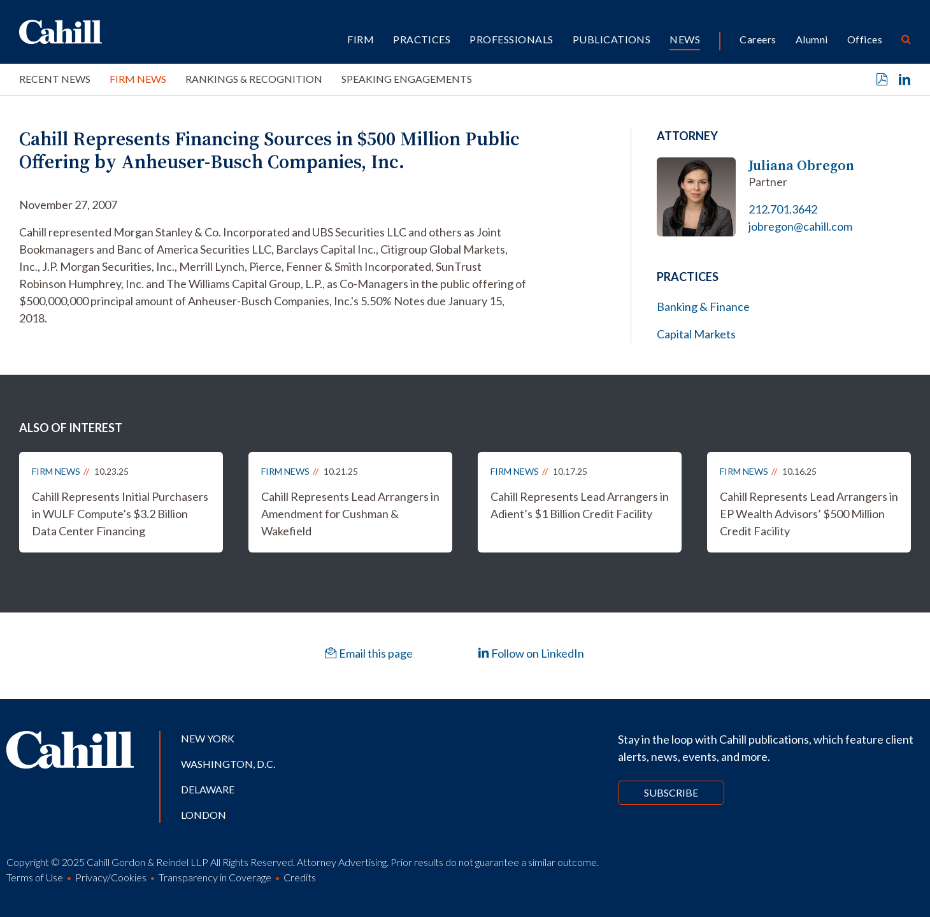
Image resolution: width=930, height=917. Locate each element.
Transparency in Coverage (215, 877)
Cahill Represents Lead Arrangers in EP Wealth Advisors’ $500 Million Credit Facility (809, 513)
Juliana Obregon (801, 165)
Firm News (138, 79)
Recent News (54, 79)
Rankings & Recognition (253, 79)
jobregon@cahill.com (800, 226)
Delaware (207, 789)
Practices (421, 39)
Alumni (812, 39)
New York (207, 738)
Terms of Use (34, 877)
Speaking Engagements (406, 79)
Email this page (369, 653)
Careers (758, 39)
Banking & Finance (703, 307)
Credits (299, 877)
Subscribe (671, 792)
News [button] (684, 39)
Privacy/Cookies (111, 877)
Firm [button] (360, 39)
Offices (864, 39)
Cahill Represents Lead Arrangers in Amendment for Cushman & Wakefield (350, 513)
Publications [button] (612, 39)
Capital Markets (696, 334)
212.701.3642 (782, 209)
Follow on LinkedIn (531, 653)
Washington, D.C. (228, 764)
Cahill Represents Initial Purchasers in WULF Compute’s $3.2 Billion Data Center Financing (120, 513)
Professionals (511, 39)
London (203, 815)
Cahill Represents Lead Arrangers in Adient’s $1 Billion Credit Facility (579, 505)
